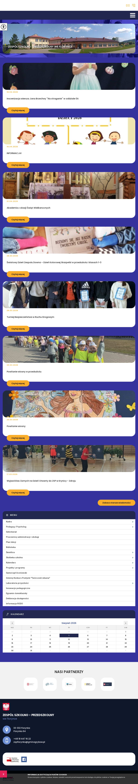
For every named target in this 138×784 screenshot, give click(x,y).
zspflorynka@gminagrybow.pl (128, 5)
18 (50, 643)
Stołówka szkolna (14, 557)
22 (126, 643)
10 (31, 639)
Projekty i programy (15, 568)
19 (69, 643)
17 (31, 643)
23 (12, 647)
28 (107, 647)
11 (50, 639)
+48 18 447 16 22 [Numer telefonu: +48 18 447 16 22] (22, 738)
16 (12, 643)
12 (69, 639)
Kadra (9, 521)
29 (126, 647)
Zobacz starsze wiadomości (116, 502)
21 (107, 643)
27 (88, 647)
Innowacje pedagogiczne (18, 588)
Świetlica (10, 552)
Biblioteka (11, 547)
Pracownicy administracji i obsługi (22, 537)
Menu (13, 515)
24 (31, 647)
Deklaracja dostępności (17, 598)
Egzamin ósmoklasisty (16, 593)
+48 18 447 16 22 (133, 5)
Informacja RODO (14, 603)
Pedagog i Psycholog (16, 527)
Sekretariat (11, 532)
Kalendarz (11, 562)
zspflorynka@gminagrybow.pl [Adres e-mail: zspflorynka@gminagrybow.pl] (29, 742)
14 (107, 639)
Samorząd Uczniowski (16, 573)
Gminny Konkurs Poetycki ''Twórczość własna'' (28, 578)
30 (12, 650)
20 (88, 643)
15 (126, 639)
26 (69, 647)
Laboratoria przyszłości (17, 583)
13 (88, 639)
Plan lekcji (11, 542)
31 (31, 650)
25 (50, 647)
